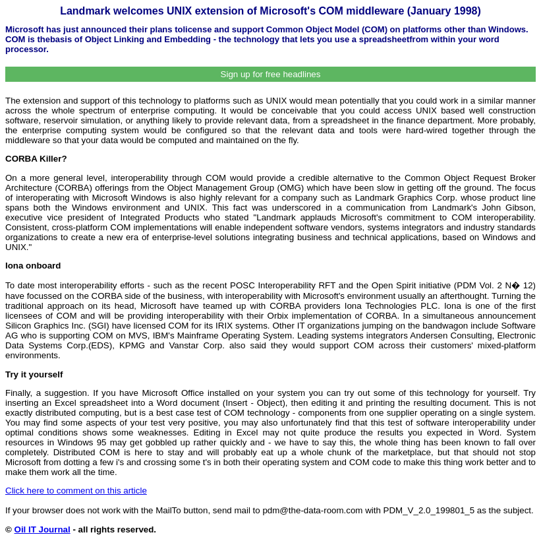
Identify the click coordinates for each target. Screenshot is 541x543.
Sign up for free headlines (271, 74)
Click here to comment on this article (76, 490)
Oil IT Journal (42, 529)
